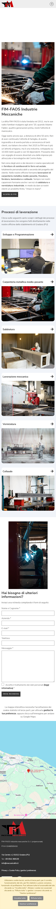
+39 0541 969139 (12, 859)
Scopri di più (10, 194)
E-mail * (5, 628)
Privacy (4, 870)
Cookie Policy (14, 870)
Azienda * (6, 618)
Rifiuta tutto (36, 898)
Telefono (6, 638)
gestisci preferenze (28, 870)
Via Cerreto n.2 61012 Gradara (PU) (16, 855)
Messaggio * (7, 648)
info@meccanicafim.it (10, 863)
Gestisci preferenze (28, 904)
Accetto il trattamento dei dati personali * (25, 686)
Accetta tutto (20, 898)
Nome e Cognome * (11, 608)
